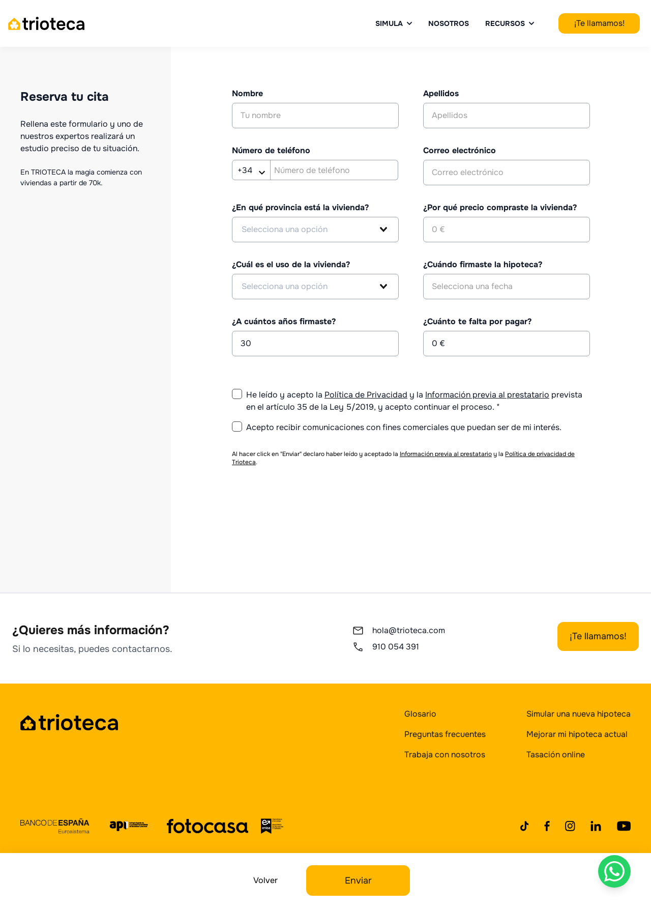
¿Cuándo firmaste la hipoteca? (482, 264)
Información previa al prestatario (487, 394)
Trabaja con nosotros (444, 754)
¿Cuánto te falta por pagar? (477, 321)
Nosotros (448, 23)
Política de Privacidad (365, 394)
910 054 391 (385, 647)
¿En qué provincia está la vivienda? (300, 207)
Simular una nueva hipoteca (578, 713)
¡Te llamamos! (599, 23)
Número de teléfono (271, 150)
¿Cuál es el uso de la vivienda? (291, 264)
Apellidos (441, 93)
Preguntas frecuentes (445, 734)
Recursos (509, 23)
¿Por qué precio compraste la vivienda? (500, 207)
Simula (393, 23)
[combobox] (315, 229)
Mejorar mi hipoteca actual (577, 734)
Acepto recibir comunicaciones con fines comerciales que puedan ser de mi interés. (403, 427)
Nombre (247, 93)
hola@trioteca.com (398, 631)
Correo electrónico (459, 150)
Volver (265, 880)
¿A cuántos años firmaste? (284, 321)
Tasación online (555, 754)
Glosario (420, 713)
